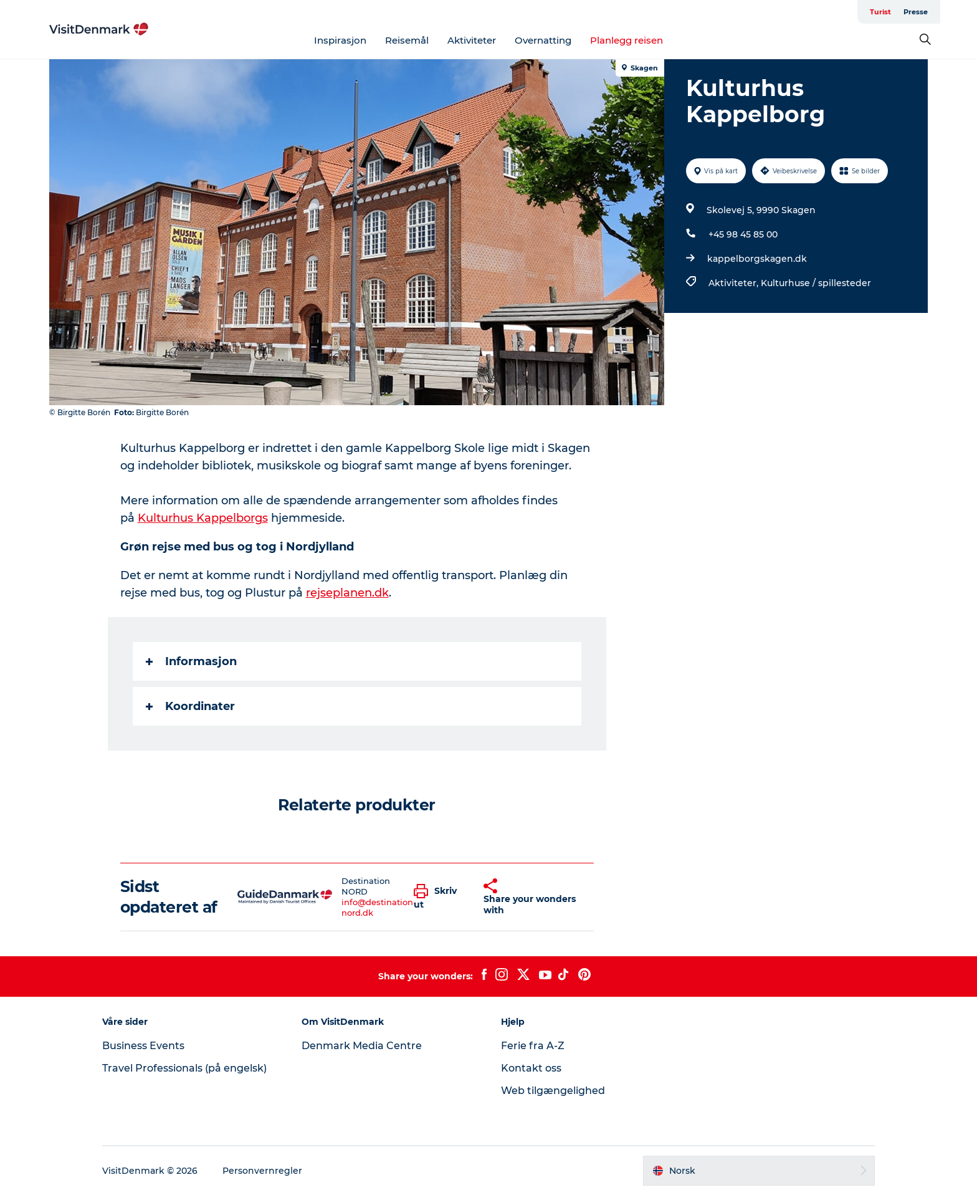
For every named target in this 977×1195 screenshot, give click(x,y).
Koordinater (190, 706)
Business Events (143, 1046)
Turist (880, 11)
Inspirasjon (340, 40)
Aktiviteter (471, 40)
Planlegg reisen (626, 40)
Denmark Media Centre (362, 1046)
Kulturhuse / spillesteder (816, 283)
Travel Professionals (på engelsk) (184, 1068)
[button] (439, 897)
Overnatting (543, 40)
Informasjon (191, 661)
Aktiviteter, (734, 283)
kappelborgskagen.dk (757, 258)
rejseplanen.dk (347, 593)
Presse (915, 11)
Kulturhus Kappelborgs (203, 518)
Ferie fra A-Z (533, 1046)
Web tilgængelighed (553, 1091)
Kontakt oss (531, 1068)
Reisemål (407, 40)
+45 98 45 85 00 (743, 234)
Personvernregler (262, 1170)
